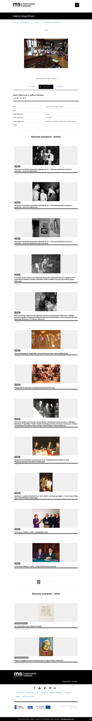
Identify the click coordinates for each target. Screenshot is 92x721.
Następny (61, 86)
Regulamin (68, 692)
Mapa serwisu (30, 692)
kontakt (74, 681)
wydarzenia (67, 681)
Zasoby (36, 22)
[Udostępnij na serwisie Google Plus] (21, 98)
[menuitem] (67, 681)
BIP (37, 692)
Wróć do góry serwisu (29, 697)
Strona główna (25, 22)
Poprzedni (30, 86)
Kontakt (18, 696)
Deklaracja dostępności (56, 692)
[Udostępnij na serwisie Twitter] (23, 98)
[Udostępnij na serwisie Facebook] (25, 98)
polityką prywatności (67, 719)
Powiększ (47, 87)
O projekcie (44, 692)
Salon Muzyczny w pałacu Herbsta (52, 22)
